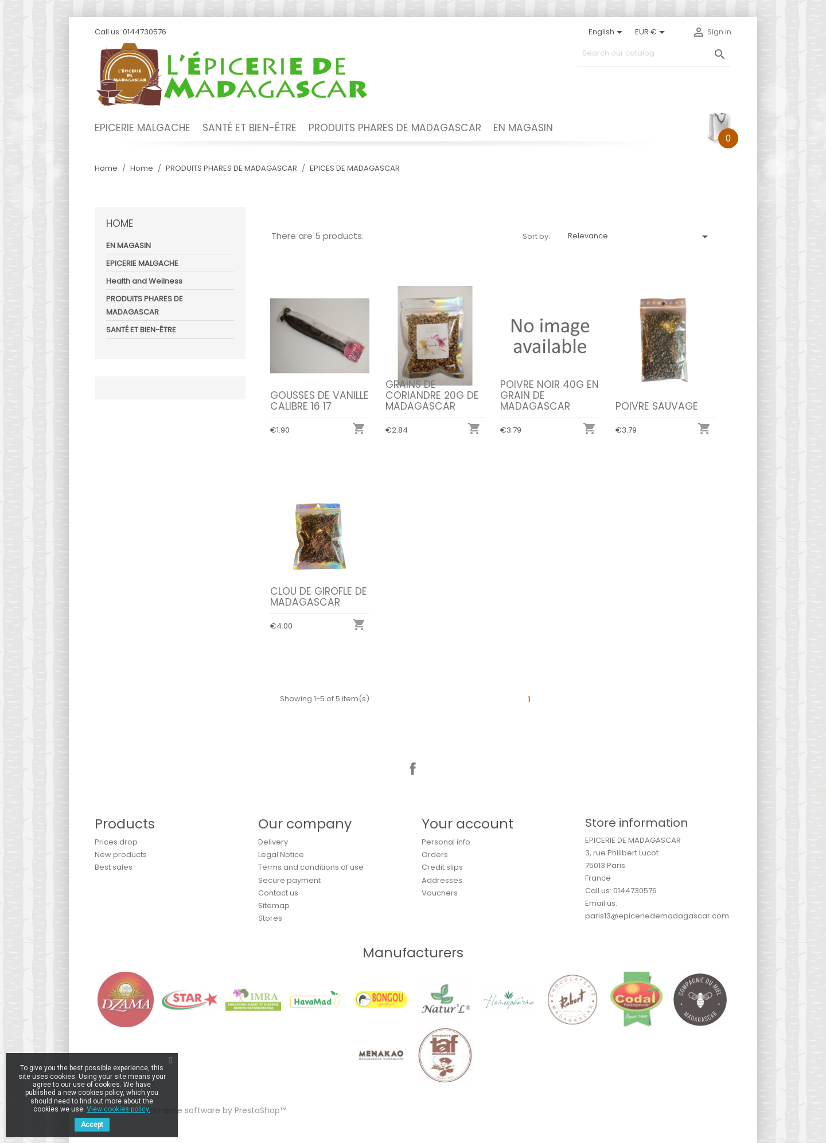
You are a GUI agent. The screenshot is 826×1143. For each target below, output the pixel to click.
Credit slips (442, 867)
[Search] (653, 53)
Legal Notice (281, 854)
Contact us (278, 892)
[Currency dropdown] (652, 32)
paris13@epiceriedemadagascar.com (657, 915)
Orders (435, 854)
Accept (92, 1125)
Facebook (413, 768)
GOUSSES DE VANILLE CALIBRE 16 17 (319, 400)
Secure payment (289, 880)
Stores (270, 918)
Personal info (446, 841)
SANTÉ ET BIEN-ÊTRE (249, 128)
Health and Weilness (144, 281)
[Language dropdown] (607, 32)
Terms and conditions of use (311, 867)
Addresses (442, 880)
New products (121, 854)
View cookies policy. (118, 1109)
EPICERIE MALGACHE (142, 128)
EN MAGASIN (523, 128)
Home (120, 223)
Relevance (640, 236)
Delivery (273, 841)
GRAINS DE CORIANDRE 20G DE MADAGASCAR (432, 395)
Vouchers (440, 892)
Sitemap (274, 905)
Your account (467, 823)
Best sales (114, 867)
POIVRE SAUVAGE (656, 406)
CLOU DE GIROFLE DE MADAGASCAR (318, 596)
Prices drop (116, 841)
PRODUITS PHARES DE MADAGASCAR (395, 128)
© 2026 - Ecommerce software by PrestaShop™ (190, 1110)
